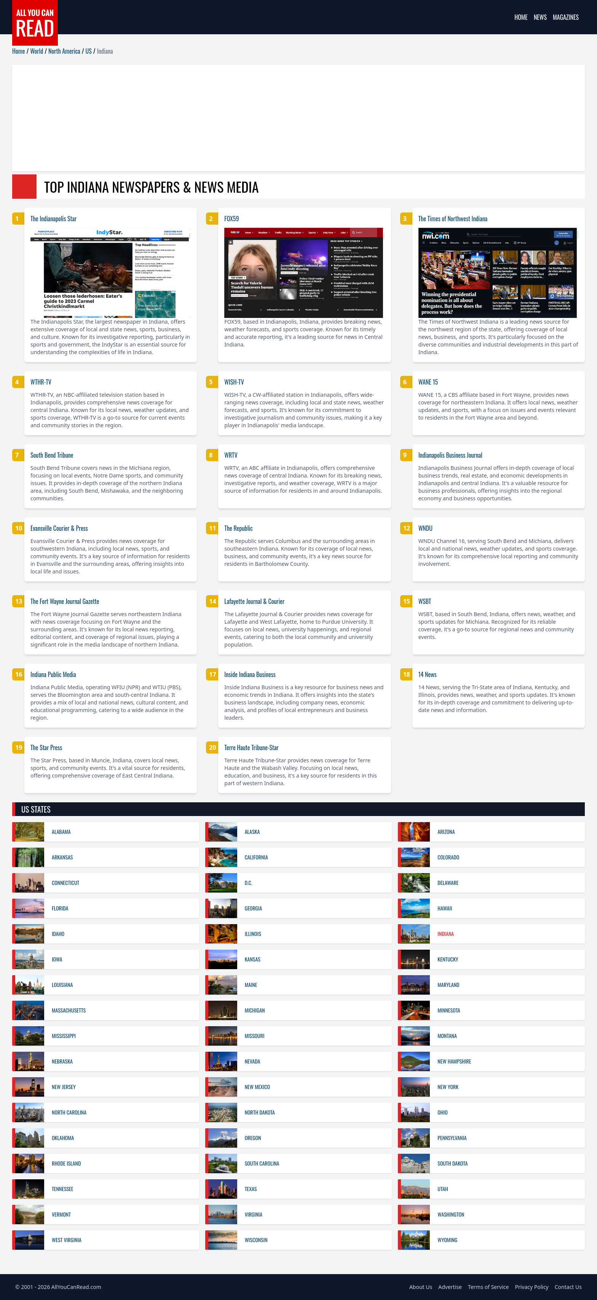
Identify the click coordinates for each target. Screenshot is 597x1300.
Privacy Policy (531, 1286)
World (36, 51)
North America (64, 51)
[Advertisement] (240, 118)
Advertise (450, 1286)
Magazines (566, 17)
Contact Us (568, 1286)
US (89, 51)
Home (521, 17)
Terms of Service (488, 1286)
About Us (420, 1286)
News (540, 17)
